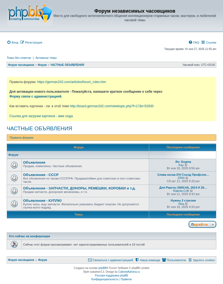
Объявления (34, 162)
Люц (181, 203)
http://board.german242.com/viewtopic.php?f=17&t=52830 (111, 106)
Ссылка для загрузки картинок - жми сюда (41, 116)
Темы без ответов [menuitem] (19, 57)
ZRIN (181, 177)
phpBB (102, 268)
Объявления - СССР (41, 175)
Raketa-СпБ (181, 190)
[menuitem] (12, 42)
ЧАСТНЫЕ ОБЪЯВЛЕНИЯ (39, 128)
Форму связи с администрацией (35, 96)
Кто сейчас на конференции (29, 236)
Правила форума (21, 137)
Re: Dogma (183, 161)
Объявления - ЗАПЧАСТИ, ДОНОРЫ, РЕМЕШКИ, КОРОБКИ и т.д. (79, 188)
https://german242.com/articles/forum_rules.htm (71, 82)
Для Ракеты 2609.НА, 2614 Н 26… (183, 187)
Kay (181, 165)
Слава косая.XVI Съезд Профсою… (183, 174)
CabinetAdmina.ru (129, 271)
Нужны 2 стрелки (183, 200)
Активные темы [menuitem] (46, 57)
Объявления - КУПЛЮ (42, 201)
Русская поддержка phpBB (111, 275)
